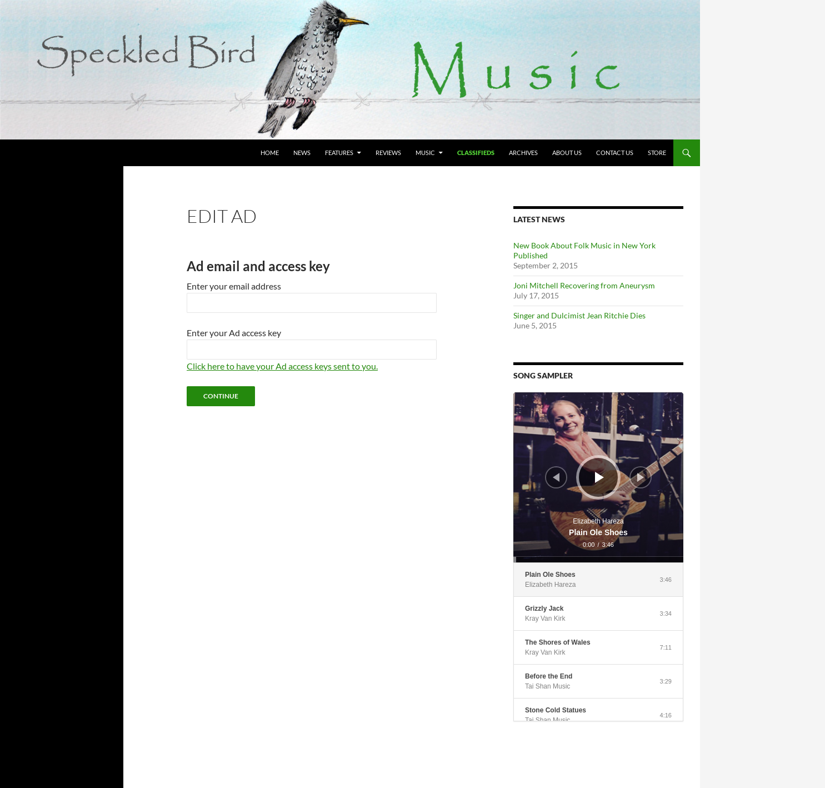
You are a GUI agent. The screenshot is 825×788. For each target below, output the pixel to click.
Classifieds (475, 152)
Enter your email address (234, 286)
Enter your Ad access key (234, 332)
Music (425, 152)
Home (270, 152)
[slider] (598, 559)
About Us (567, 152)
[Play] (599, 477)
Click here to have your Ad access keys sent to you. (282, 366)
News (302, 152)
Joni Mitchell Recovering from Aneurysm (584, 285)
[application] (598, 477)
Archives (523, 152)
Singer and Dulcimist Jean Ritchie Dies (579, 315)
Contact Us (614, 152)
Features (339, 152)
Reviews (388, 152)
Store (657, 152)
